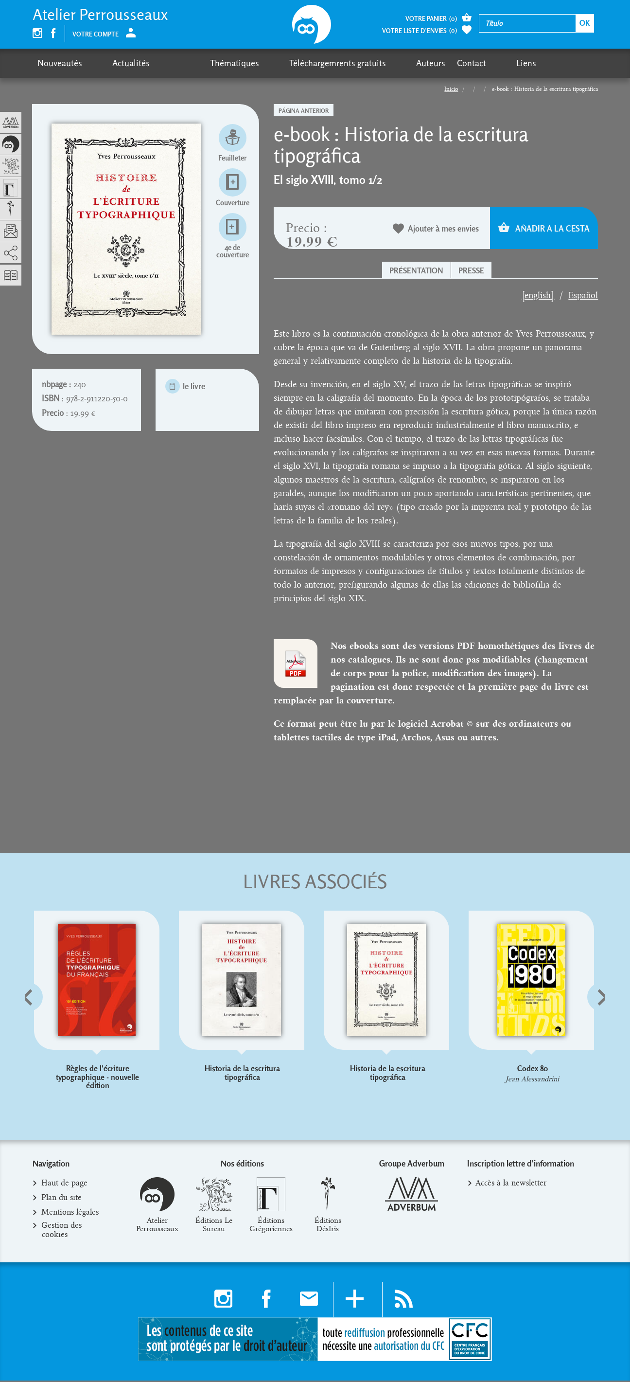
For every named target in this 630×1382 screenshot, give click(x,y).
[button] (44, 1021)
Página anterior (304, 110)
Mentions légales (70, 1214)
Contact (379, 63)
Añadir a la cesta (544, 228)
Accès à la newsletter (511, 1185)
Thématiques (179, 63)
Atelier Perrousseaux (100, 14)
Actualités (112, 63)
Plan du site (62, 1199)
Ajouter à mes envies (436, 228)
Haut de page (65, 1185)
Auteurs (338, 63)
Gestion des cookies (62, 1232)
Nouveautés (59, 63)
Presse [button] (471, 270)
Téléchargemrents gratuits (263, 63)
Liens (415, 63)
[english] (538, 295)
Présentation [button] (416, 270)
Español (583, 295)
